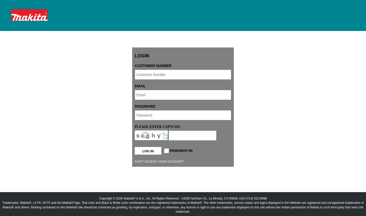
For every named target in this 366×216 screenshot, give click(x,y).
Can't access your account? (159, 161)
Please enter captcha (157, 127)
